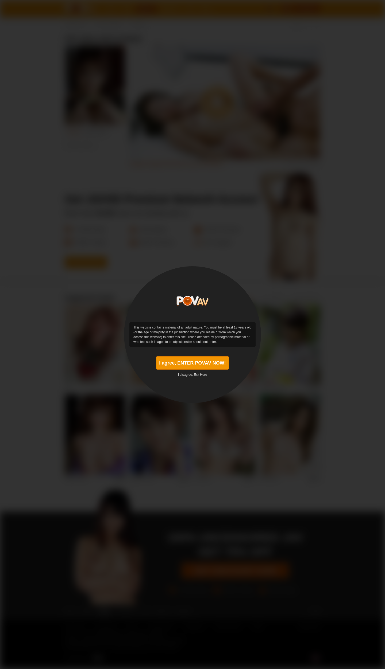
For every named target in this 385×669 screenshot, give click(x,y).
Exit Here (200, 375)
